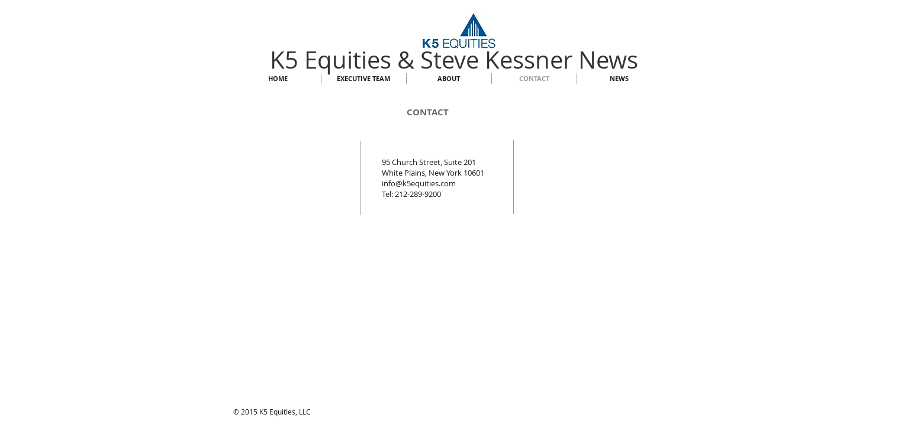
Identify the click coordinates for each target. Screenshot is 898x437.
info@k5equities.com (419, 183)
